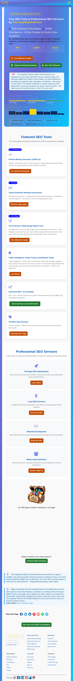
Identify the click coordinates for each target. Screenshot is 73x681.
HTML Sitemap (52, 657)
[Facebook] (18, 678)
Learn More (36, 383)
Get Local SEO (36, 413)
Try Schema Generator (20, 171)
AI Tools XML (51, 659)
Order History (30, 659)
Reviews (8, 670)
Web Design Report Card (34, 641)
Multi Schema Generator (33, 646)
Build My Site (36, 441)
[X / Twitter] (29, 678)
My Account (30, 657)
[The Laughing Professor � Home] (5, 3)
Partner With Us (36, 471)
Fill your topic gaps (19, 204)
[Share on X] (25, 614)
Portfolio (8, 667)
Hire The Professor (51, 65)
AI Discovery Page (53, 662)
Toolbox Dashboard (11, 657)
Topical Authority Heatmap (24, 65)
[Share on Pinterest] (34, 614)
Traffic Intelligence (32, 644)
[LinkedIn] (22, 678)
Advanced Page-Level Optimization (24, 304)
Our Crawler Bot (52, 665)
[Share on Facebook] (21, 614)
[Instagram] (26, 678)
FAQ (7, 665)
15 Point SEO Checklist (36, 561)
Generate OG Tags (18, 334)
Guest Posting (10, 662)
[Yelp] (14, 678)
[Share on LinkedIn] (29, 614)
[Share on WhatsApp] (42, 614)
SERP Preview (31, 649)
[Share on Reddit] (38, 614)
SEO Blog (9, 659)
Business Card (51, 646)
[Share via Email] (46, 614)
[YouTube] (33, 678)
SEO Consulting (52, 644)
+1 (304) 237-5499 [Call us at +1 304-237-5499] (11, 644)
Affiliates (29, 662)
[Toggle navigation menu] (69, 2)
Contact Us (30, 667)
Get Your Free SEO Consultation (36, 625)
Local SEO (50, 638)
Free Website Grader (21, 58)
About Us (29, 665)
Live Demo (15, 274)
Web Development (53, 641)
